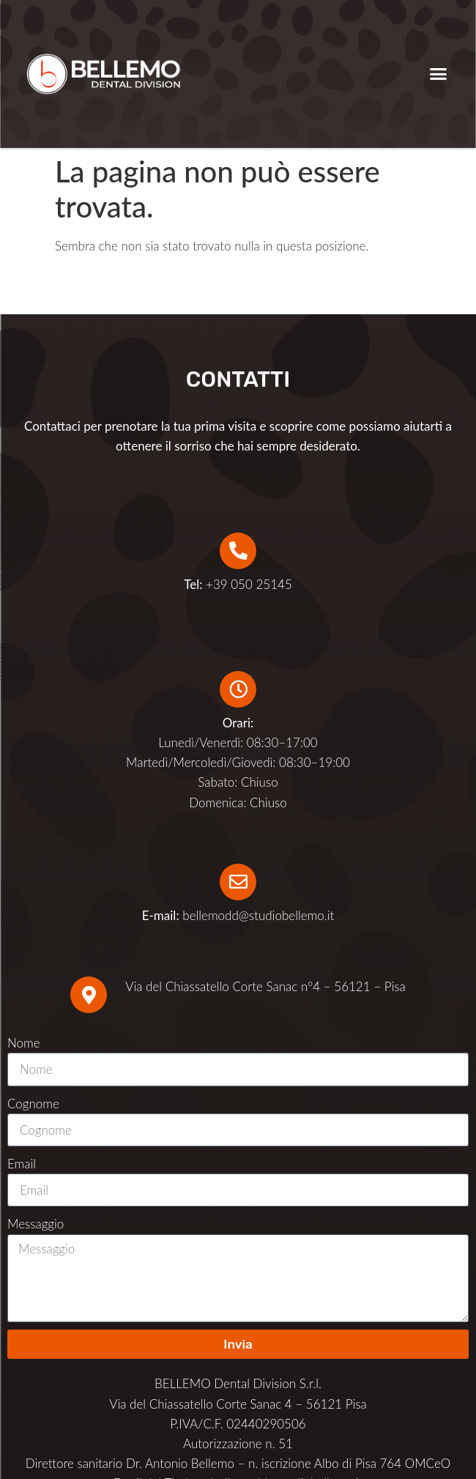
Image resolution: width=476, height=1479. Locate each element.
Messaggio (35, 1223)
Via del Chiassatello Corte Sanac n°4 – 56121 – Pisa (265, 986)
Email (21, 1163)
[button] (439, 74)
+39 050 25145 (238, 584)
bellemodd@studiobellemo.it (258, 915)
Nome (23, 1042)
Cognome (33, 1103)
